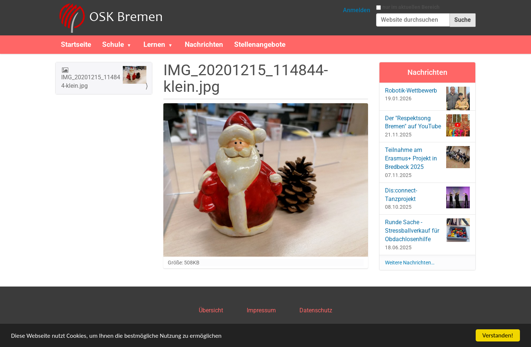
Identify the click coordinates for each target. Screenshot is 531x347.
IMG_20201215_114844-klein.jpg (103, 77)
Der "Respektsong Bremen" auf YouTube (427, 125)
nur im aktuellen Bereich (411, 7)
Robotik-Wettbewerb (427, 96)
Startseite (76, 44)
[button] (132, 44)
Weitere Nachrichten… (409, 263)
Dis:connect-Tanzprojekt (427, 197)
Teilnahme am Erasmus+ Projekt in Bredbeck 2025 (427, 158)
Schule (113, 44)
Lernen (154, 44)
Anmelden (356, 10)
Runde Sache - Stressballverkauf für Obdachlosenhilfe (427, 230)
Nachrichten (204, 44)
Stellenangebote (259, 44)
